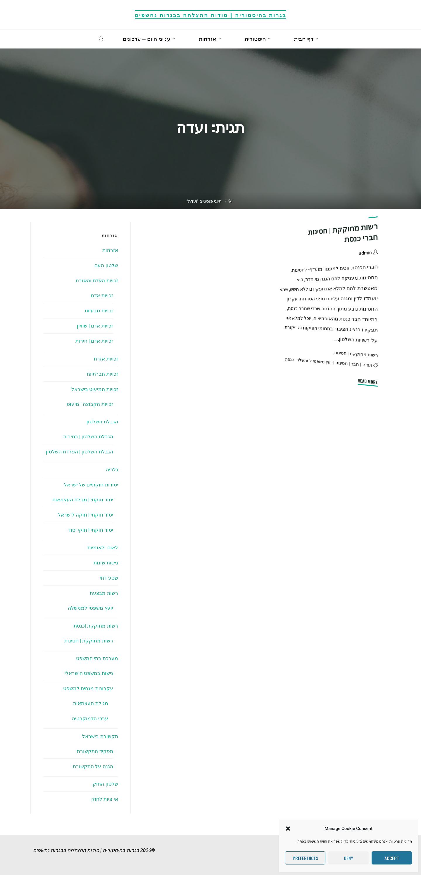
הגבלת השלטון (102, 421)
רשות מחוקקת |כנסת (96, 626)
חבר (355, 364)
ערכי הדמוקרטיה (90, 718)
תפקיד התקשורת (95, 751)
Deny (348, 858)
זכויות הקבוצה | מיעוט (90, 404)
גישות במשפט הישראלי (89, 673)
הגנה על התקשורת (93, 766)
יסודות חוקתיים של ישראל (91, 485)
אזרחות (110, 250)
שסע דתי (109, 578)
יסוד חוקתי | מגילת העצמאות (82, 500)
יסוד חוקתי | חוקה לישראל (85, 515)
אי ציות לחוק (104, 799)
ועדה (367, 365)
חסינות (342, 363)
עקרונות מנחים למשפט (88, 688)
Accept (391, 858)
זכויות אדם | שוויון (95, 326)
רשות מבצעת (104, 593)
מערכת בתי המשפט (97, 658)
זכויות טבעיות (99, 310)
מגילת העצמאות (90, 703)
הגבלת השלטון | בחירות (88, 436)
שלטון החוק (105, 784)
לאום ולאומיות (102, 547)
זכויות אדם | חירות (94, 341)
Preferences (305, 858)
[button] (288, 828)
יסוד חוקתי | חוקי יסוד (90, 530)
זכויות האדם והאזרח (97, 280)
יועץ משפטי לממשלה (314, 361)
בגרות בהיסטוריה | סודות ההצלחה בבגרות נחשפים (210, 14)
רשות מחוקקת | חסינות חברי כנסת (343, 232)
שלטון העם (106, 265)
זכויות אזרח (106, 359)
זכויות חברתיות (102, 374)
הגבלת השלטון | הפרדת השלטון (79, 452)
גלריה (112, 469)
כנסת (289, 359)
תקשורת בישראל (100, 736)
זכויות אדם (102, 295)
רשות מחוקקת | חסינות (356, 354)
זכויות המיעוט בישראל (94, 389)
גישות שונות (106, 563)
